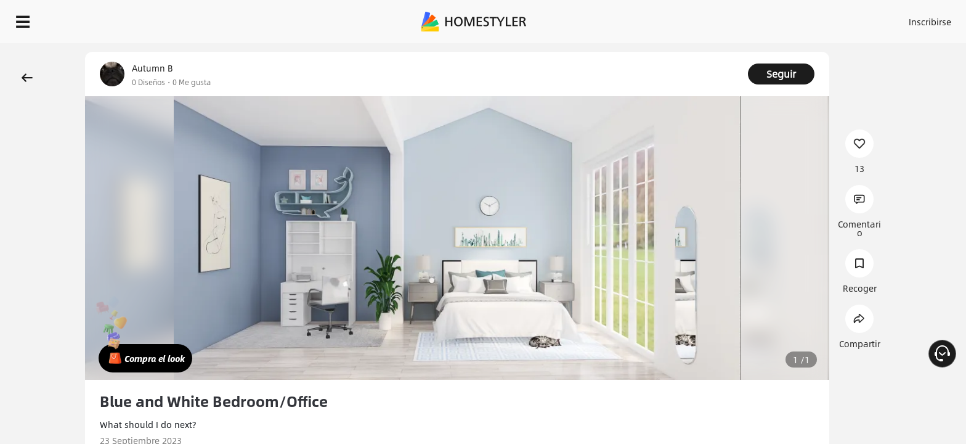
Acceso (726, 18)
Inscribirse (774, 18)
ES (819, 18)
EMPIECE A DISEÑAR (900, 18)
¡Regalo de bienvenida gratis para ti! (677, 52)
